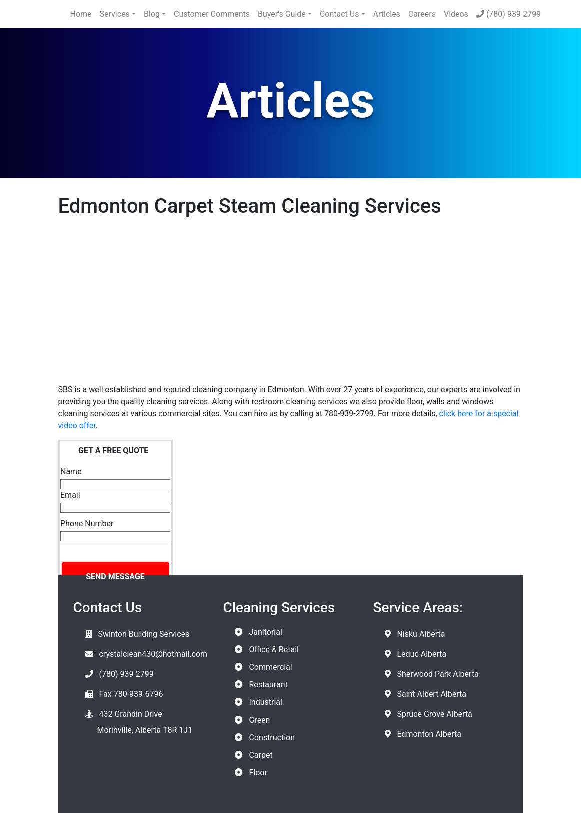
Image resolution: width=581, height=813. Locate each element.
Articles (386, 14)
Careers (422, 14)
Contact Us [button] (339, 14)
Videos (456, 14)
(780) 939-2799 (508, 14)
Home (81, 14)
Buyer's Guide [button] (282, 14)
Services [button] (115, 14)
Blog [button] (152, 14)
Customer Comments (212, 14)
